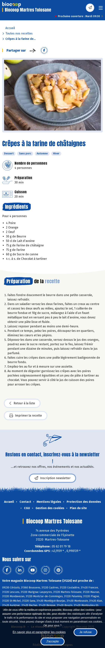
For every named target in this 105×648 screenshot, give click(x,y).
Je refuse (85, 632)
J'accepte (52, 641)
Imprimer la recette (25, 415)
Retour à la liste (22, 403)
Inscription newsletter (52, 478)
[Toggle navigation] (101, 9)
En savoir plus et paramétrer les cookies (39, 632)
